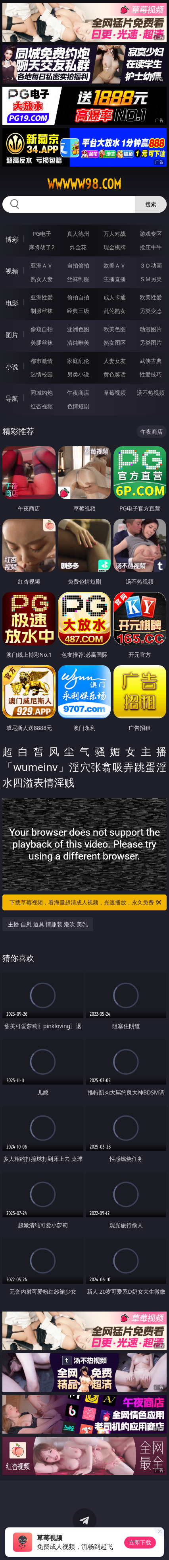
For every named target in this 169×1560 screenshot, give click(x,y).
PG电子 (42, 233)
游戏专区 (151, 233)
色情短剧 (78, 406)
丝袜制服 (78, 279)
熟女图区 (115, 342)
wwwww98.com (84, 184)
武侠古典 (151, 361)
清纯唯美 (78, 342)
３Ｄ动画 (151, 265)
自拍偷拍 (78, 265)
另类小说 (78, 374)
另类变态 (151, 310)
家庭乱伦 (78, 361)
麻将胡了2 (41, 247)
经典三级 (78, 310)
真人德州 (78, 233)
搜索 (150, 204)
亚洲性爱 (42, 297)
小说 (12, 366)
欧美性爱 (151, 297)
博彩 (12, 239)
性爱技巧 (151, 374)
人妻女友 (115, 361)
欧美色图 (115, 329)
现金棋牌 (115, 247)
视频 (12, 271)
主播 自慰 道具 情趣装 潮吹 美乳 (47, 924)
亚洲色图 (78, 329)
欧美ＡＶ (115, 265)
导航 (12, 398)
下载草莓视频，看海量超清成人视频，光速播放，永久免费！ (86, 902)
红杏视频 (42, 406)
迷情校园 (42, 374)
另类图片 (151, 342)
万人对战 (115, 233)
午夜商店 (78, 392)
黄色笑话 (115, 374)
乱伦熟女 (115, 310)
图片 (12, 334)
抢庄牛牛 (151, 247)
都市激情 (42, 361)
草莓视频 (115, 392)
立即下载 (140, 1542)
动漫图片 (151, 329)
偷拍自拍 (78, 297)
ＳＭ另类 (151, 279)
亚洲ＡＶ (42, 265)
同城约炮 (42, 392)
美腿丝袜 (42, 342)
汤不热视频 (151, 392)
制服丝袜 (42, 310)
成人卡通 (115, 297)
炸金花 (78, 247)
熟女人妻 (42, 279)
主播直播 (115, 279)
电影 (12, 303)
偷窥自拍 (42, 329)
